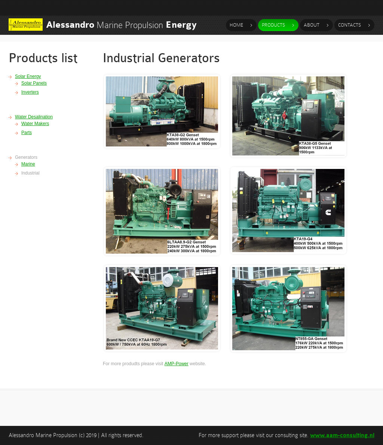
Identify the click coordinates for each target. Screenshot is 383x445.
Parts (26, 132)
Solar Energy (28, 76)
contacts (349, 25)
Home (236, 25)
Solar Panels (34, 83)
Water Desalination (34, 116)
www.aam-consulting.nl (342, 435)
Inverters (30, 92)
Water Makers (35, 123)
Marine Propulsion (121, 25)
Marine (28, 164)
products (273, 25)
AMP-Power (177, 363)
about (311, 25)
